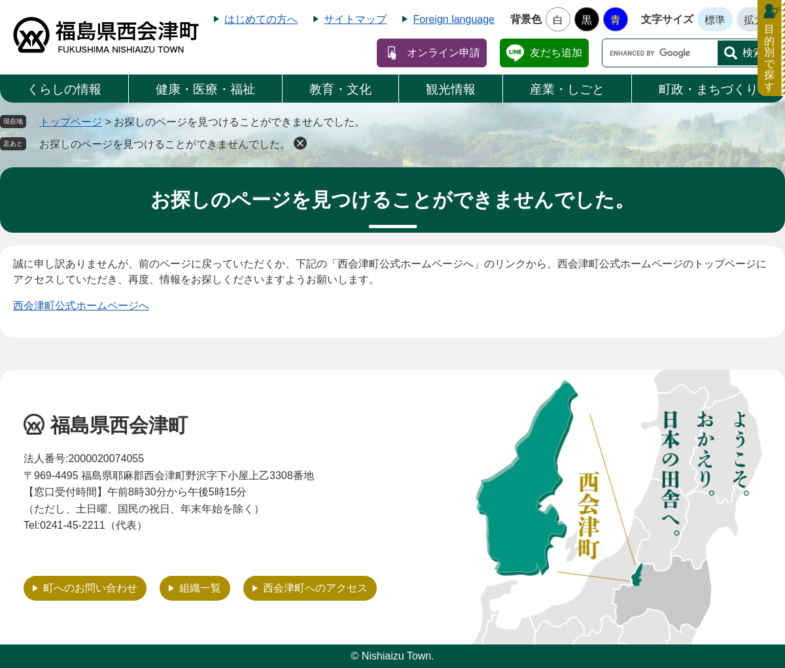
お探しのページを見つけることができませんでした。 (164, 144)
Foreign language (454, 19)
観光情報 (451, 89)
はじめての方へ (261, 19)
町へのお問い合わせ (90, 587)
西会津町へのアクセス (315, 587)
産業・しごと (567, 89)
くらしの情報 (64, 89)
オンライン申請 (443, 52)
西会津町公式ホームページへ (81, 305)
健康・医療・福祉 (205, 89)
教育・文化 (340, 89)
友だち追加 (556, 52)
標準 (715, 19)
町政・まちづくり (708, 89)
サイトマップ (355, 19)
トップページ (70, 121)
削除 (300, 143)
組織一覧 (200, 587)
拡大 (754, 19)
